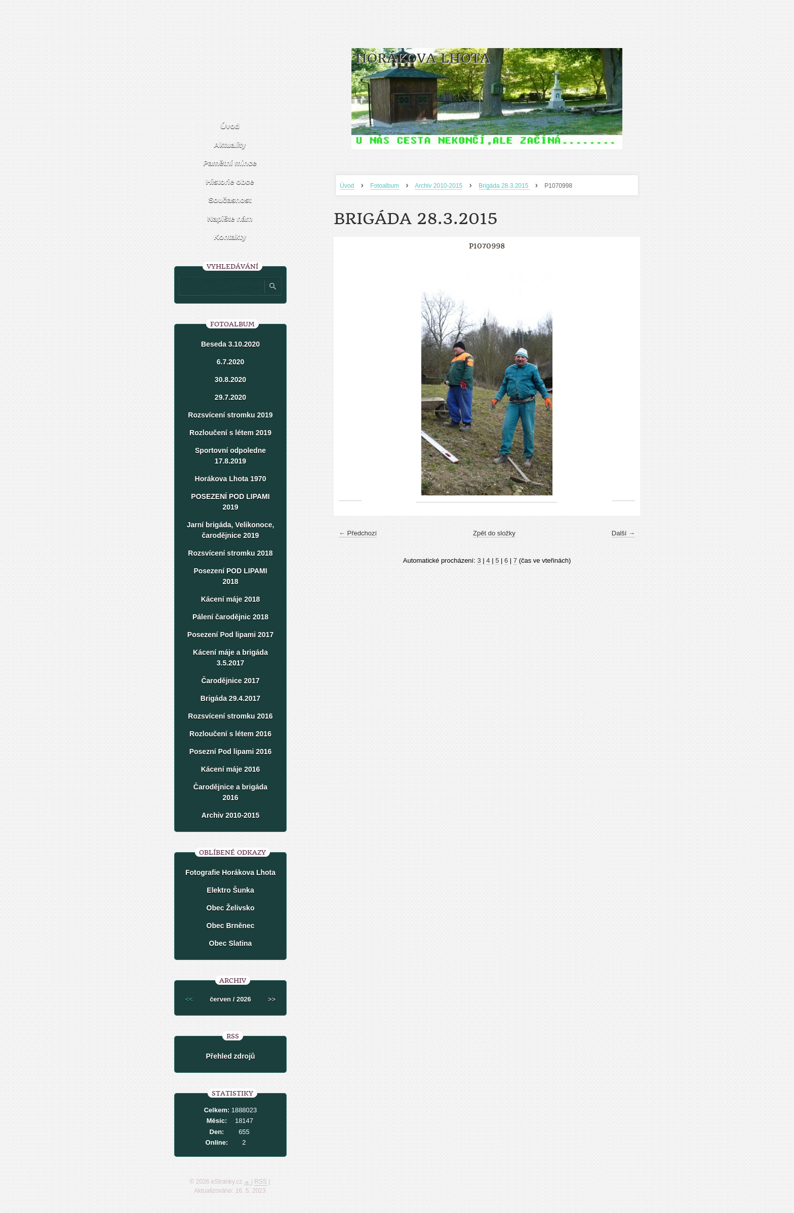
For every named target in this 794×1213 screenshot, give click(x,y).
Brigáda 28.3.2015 (504, 185)
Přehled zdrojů (230, 1056)
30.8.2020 (230, 379)
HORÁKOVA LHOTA (422, 58)
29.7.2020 (230, 397)
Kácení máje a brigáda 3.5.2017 (230, 657)
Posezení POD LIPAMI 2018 (230, 576)
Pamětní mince (230, 162)
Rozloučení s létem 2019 (230, 433)
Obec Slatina (230, 943)
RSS (260, 1181)
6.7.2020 (231, 362)
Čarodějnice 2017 (230, 681)
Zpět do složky (494, 533)
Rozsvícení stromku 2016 (230, 716)
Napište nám (229, 218)
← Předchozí (358, 533)
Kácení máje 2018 (230, 599)
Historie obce (230, 181)
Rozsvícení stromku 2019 (230, 415)
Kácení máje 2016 (230, 769)
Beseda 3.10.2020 (230, 344)
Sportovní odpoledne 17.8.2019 (230, 455)
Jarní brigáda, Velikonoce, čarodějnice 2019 (230, 530)
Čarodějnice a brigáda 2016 (230, 792)
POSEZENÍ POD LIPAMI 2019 (230, 501)
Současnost (229, 199)
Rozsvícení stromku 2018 (230, 553)
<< (189, 999)
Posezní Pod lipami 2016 (230, 751)
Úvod (347, 185)
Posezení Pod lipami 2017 (230, 635)
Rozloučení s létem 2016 (230, 734)
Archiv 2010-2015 (438, 185)
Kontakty (230, 236)
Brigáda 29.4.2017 (230, 698)
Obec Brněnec (231, 926)
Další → (623, 533)
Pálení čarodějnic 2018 (230, 617)
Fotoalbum (384, 185)
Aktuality (230, 144)
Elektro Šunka (230, 890)
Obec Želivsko (231, 908)
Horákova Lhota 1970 (230, 479)
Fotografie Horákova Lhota (230, 872)
